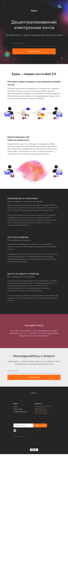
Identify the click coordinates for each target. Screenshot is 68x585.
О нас (15, 406)
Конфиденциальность (20, 411)
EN (61, 7)
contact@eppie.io (44, 413)
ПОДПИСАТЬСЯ (34, 51)
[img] (14, 430)
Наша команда (18, 409)
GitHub (26, 333)
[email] (34, 43)
